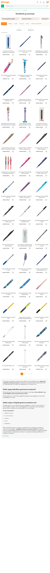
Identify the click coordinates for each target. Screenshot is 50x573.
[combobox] (25, 6)
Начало (2, 10)
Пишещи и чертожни (16, 10)
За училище (8, 10)
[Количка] (47, 2)
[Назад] (2, 14)
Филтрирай (30, 29)
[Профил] (43, 2)
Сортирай (19, 29)
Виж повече (6, 436)
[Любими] (40, 2)
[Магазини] (37, 2)
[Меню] (2, 6)
